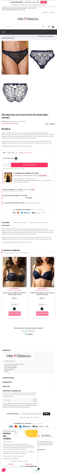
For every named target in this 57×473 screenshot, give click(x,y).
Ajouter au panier (29, 165)
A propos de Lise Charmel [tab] (38, 222)
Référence (5, 121)
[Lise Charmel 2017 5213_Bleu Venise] (16, 158)
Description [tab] (6, 222)
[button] (4, 470)
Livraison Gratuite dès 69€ (9, 9)
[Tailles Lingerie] (13, 153)
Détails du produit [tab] (19, 222)
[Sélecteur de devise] (45, 12)
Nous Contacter (21, 9)
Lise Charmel (19, 288)
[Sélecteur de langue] (52, 12)
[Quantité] (6, 165)
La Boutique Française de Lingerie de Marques (14, 8)
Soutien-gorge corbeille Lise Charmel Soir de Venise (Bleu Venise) (18, 293)
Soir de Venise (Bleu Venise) (10, 123)
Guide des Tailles (25, 152)
